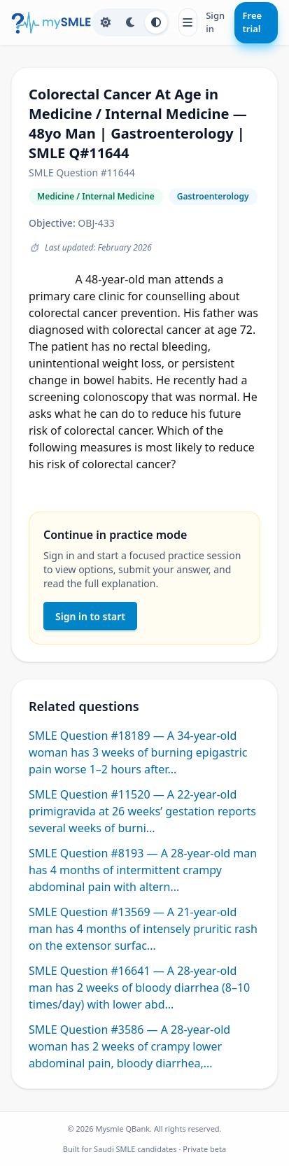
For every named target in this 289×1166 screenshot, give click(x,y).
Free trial (252, 22)
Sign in (215, 22)
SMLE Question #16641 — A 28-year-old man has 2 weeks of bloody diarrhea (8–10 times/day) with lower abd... (139, 987)
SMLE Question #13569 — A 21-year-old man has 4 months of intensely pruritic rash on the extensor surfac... (143, 928)
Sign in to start (90, 616)
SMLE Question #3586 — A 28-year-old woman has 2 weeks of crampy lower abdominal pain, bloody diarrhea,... (129, 1046)
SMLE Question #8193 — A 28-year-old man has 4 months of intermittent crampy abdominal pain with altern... (143, 869)
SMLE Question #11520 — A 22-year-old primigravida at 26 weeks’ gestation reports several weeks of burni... (142, 811)
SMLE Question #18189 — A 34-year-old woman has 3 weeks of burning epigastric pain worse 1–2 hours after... (138, 752)
